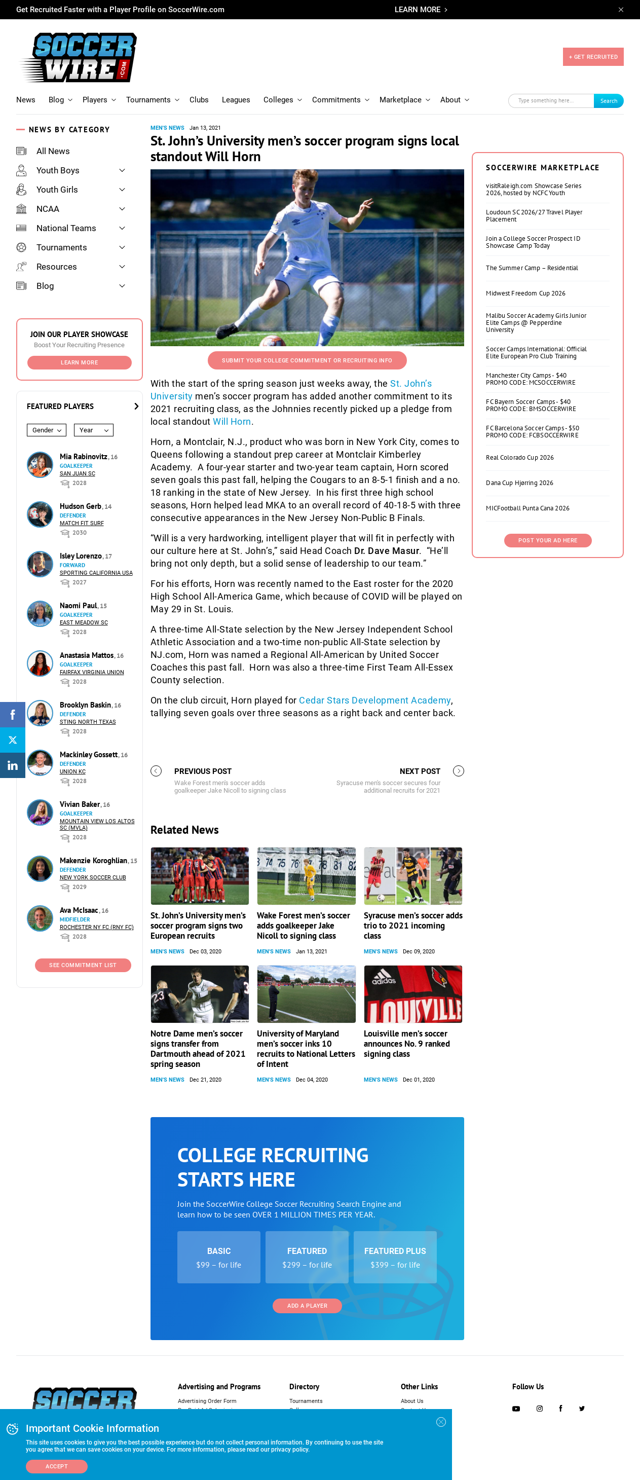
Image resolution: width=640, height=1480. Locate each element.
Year (86, 430)
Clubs (199, 100)
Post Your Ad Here (548, 540)
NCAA (37, 209)
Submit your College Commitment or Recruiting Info (307, 360)
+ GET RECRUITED (593, 57)
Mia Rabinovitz (84, 456)
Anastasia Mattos (88, 655)
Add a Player (307, 1306)
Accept (57, 1466)
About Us (412, 1401)
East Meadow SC (84, 622)
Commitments (336, 100)
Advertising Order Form (207, 1401)
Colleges (278, 100)
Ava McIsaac (80, 910)
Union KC (73, 771)
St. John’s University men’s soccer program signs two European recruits (198, 925)
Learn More (79, 362)
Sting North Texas (88, 722)
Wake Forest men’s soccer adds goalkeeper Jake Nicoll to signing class (303, 925)
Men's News (167, 128)
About (450, 100)
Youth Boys (48, 170)
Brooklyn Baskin (86, 705)
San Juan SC (77, 473)
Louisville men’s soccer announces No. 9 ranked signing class (407, 1043)
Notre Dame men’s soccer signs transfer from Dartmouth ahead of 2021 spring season (198, 1048)
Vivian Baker (81, 804)
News (25, 100)
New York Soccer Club (93, 877)
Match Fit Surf (82, 523)
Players (95, 100)
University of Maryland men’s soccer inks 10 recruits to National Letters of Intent (306, 1048)
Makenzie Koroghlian (94, 860)
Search (609, 100)
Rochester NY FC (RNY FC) (97, 927)
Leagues (236, 100)
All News (43, 151)
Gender (42, 430)
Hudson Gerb (81, 506)
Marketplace (401, 100)
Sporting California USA (96, 573)
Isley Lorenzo (82, 556)
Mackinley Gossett (90, 754)
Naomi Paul (79, 605)
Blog (56, 100)
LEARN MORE (417, 9)
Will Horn (232, 421)
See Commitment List (83, 965)
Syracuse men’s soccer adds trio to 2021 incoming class (413, 925)
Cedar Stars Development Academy (375, 700)
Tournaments (148, 100)
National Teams (56, 228)
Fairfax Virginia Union (92, 672)
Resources (46, 267)
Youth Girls (47, 189)
